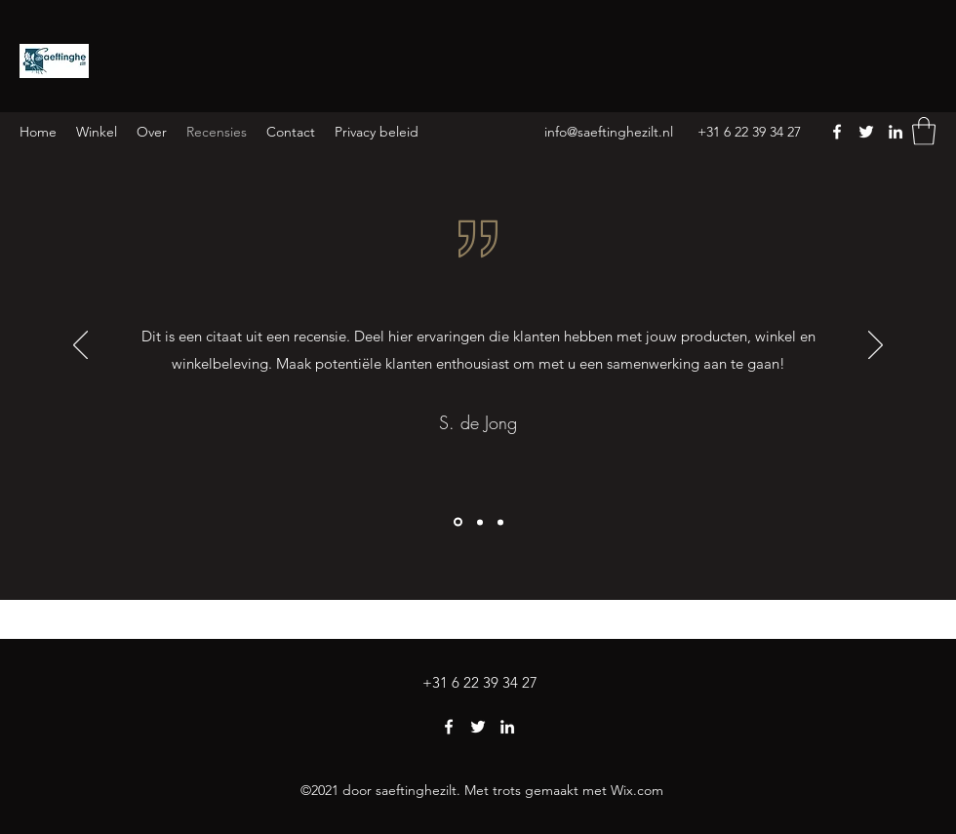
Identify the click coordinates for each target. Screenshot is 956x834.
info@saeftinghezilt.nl (608, 131)
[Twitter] (866, 131)
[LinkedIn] (895, 131)
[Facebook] (837, 131)
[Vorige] (80, 346)
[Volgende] (875, 346)
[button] (924, 131)
